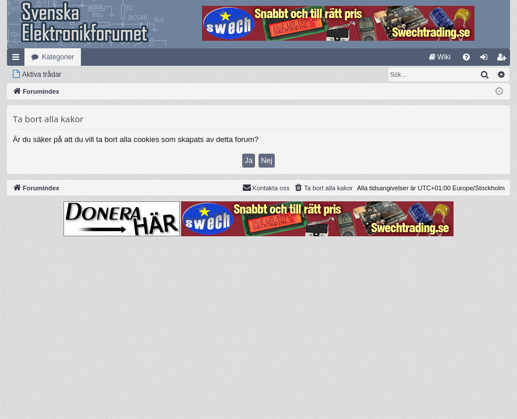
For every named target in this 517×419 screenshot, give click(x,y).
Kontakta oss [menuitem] (266, 187)
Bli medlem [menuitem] (504, 59)
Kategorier (58, 57)
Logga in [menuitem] (486, 59)
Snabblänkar (18, 59)
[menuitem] (440, 57)
